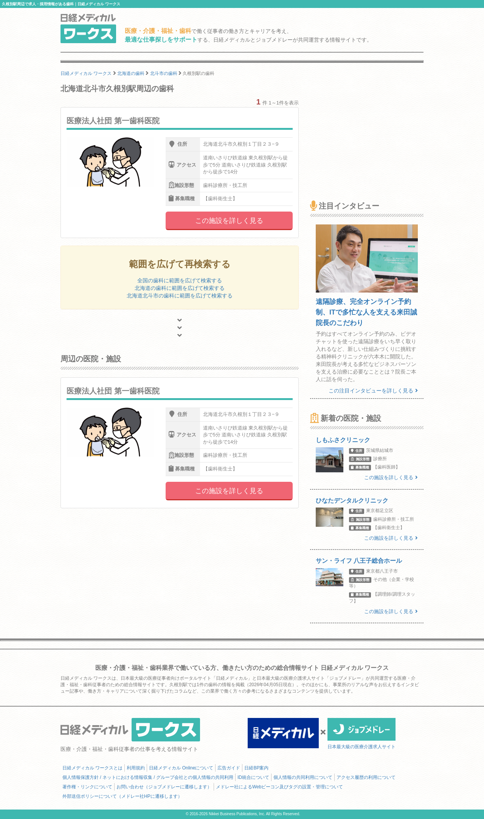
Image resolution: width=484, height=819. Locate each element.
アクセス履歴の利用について (366, 777)
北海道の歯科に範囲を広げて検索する (180, 288)
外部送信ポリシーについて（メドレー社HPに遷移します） (122, 796)
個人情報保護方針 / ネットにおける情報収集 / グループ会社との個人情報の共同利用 (147, 777)
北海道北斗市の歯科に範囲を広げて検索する (180, 296)
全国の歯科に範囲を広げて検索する (179, 280)
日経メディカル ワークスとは (92, 768)
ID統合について (253, 777)
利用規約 (136, 768)
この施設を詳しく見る (229, 220)
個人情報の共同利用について (302, 777)
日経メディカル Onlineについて (181, 768)
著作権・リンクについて (87, 786)
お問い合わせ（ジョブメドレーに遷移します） (164, 786)
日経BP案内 (256, 768)
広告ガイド (228, 768)
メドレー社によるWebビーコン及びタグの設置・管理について (279, 786)
